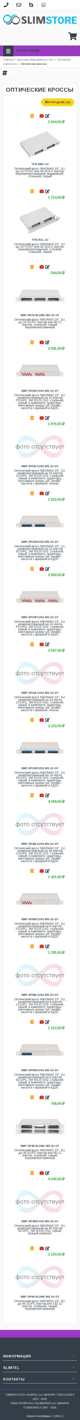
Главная (8, 60)
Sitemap (20, 1416)
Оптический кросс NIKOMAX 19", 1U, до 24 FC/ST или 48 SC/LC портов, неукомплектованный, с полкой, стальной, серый (40, 248)
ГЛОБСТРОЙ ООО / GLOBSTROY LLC (34, 1403)
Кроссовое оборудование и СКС (36, 60)
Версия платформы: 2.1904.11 (45, 1416)
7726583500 (30, 1407)
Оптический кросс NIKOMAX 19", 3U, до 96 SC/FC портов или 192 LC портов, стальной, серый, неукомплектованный (40, 1305)
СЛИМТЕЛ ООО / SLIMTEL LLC (24, 1395)
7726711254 (63, 1395)
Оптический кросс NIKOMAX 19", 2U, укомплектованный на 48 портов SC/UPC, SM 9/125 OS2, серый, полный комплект (40, 1229)
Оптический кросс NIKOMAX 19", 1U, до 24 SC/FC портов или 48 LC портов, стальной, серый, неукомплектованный (40, 323)
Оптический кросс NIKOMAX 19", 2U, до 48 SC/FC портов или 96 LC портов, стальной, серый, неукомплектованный (40, 1154)
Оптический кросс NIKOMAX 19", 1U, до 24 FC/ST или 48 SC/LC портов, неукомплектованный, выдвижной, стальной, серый (40, 172)
